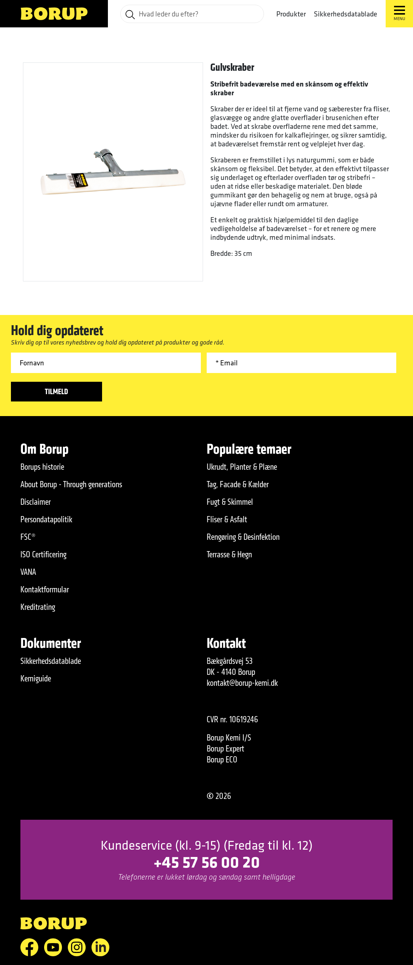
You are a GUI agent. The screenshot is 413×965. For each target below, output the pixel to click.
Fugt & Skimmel (230, 501)
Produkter (291, 13)
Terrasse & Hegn (229, 554)
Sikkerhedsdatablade (345, 14)
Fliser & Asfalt (227, 519)
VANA (28, 571)
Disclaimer (35, 501)
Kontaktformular (44, 589)
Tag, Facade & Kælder (238, 484)
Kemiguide (35, 678)
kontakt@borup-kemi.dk (242, 682)
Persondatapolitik (46, 519)
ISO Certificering (43, 554)
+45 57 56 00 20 (206, 861)
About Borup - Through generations (71, 484)
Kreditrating (37, 606)
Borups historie (42, 466)
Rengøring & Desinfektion (243, 536)
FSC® (28, 536)
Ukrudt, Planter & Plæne (242, 466)
